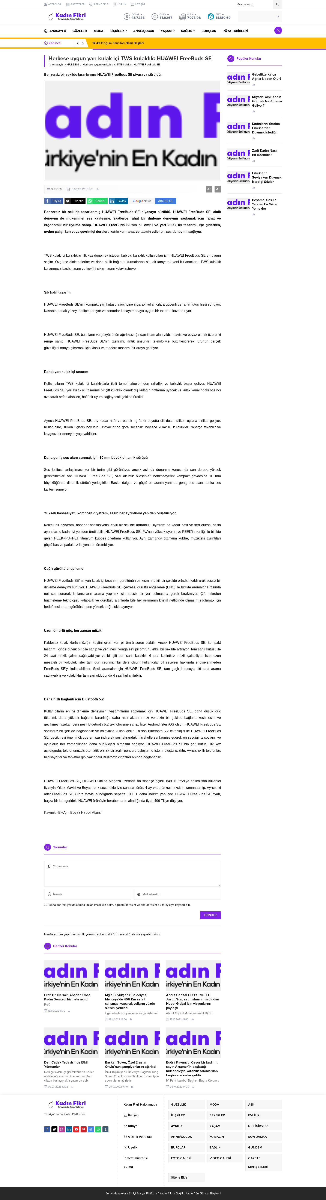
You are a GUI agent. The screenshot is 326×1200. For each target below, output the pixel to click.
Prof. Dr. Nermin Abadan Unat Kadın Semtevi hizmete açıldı (67, 997)
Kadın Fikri (166, 1193)
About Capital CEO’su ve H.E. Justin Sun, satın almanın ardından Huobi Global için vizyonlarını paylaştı (192, 1001)
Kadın (189, 1193)
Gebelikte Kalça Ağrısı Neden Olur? (266, 76)
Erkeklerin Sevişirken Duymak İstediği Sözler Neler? (266, 179)
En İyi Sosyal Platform (143, 1193)
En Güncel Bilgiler (207, 1193)
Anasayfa (55, 64)
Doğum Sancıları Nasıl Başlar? (118, 43)
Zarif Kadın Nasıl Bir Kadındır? (265, 152)
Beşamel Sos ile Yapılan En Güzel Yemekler (265, 204)
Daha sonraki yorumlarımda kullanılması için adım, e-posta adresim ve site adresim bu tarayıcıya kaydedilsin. (120, 905)
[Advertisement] (132, 827)
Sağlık (180, 1193)
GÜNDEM (73, 64)
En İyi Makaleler (115, 1193)
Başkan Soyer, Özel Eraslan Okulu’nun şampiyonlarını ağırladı (130, 1064)
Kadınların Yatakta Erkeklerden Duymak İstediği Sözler (266, 130)
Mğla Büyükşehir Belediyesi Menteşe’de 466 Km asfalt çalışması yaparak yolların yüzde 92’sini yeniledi (130, 1001)
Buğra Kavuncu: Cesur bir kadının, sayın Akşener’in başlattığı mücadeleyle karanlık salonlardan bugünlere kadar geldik (192, 1068)
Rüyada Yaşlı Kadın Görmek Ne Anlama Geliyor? (267, 101)
